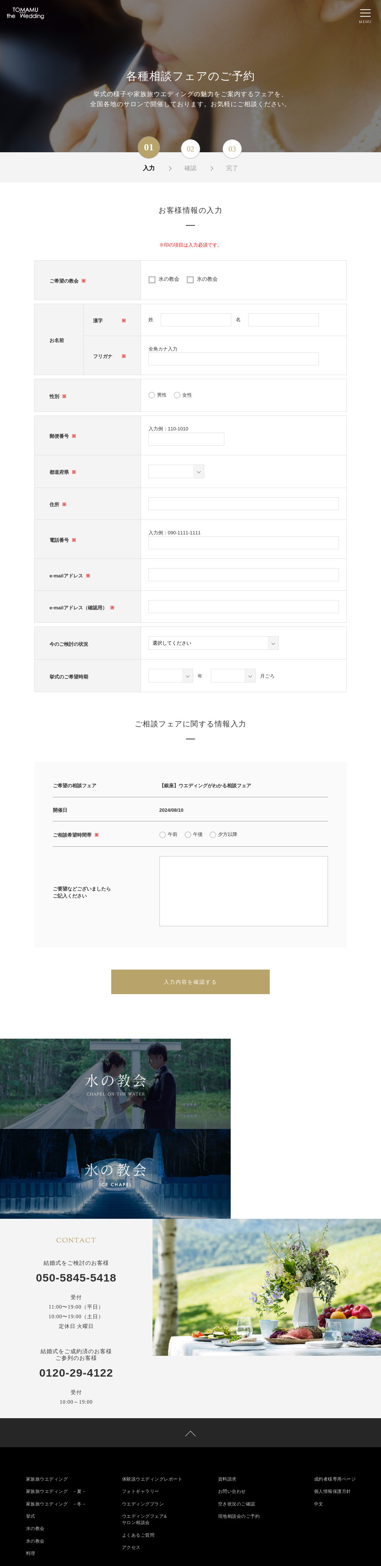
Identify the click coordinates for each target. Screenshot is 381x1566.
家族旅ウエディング (47, 1387)
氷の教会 (207, 279)
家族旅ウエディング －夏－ (56, 1400)
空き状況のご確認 (236, 1413)
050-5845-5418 (76, 1183)
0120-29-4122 (76, 1279)
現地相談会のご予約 (239, 1425)
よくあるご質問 (138, 1445)
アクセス (131, 1457)
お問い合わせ (232, 1400)
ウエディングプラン (143, 1413)
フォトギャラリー (140, 1400)
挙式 (30, 1425)
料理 (30, 1463)
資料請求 (227, 1387)
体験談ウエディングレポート (152, 1387)
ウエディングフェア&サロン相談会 (144, 1429)
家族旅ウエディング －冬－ (56, 1413)
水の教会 (169, 279)
